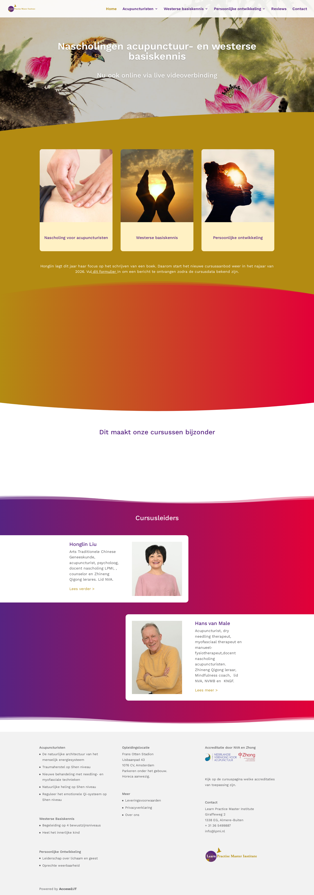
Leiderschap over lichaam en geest (70, 858)
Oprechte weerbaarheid (61, 865)
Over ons (132, 815)
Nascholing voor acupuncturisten (76, 237)
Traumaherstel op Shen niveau (66, 767)
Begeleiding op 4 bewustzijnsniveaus (71, 825)
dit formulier (104, 271)
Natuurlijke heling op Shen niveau (69, 787)
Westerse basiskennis (157, 237)
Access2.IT (68, 889)
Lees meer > (206, 690)
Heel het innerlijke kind (61, 832)
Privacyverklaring (138, 808)
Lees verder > (81, 589)
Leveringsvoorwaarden (143, 800)
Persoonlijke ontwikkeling (238, 237)
